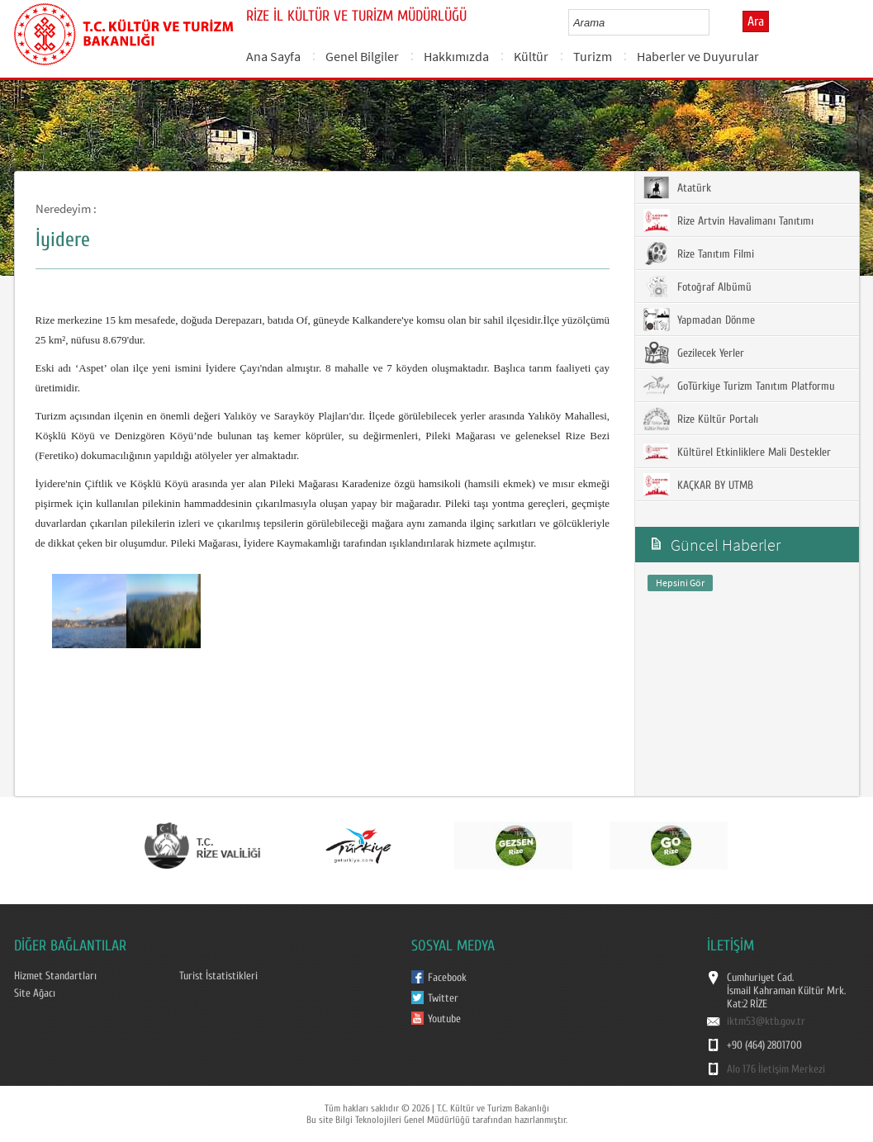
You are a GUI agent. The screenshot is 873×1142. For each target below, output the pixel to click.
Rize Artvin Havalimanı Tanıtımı (728, 220)
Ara (755, 21)
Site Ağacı (34, 993)
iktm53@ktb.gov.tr (766, 1021)
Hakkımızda (456, 56)
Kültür (531, 56)
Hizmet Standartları (55, 976)
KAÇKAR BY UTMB (698, 484)
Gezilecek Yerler (693, 352)
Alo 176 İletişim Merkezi (776, 1069)
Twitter (443, 998)
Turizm (592, 56)
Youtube (444, 1019)
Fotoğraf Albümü (697, 286)
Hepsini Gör (680, 582)
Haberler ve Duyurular (698, 56)
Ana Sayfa (273, 56)
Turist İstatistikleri (218, 976)
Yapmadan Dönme (699, 319)
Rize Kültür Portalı (700, 418)
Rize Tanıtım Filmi (698, 253)
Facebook (447, 977)
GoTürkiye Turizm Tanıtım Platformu (739, 385)
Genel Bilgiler (362, 56)
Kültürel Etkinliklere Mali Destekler (737, 451)
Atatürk (677, 187)
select (714, 22)
